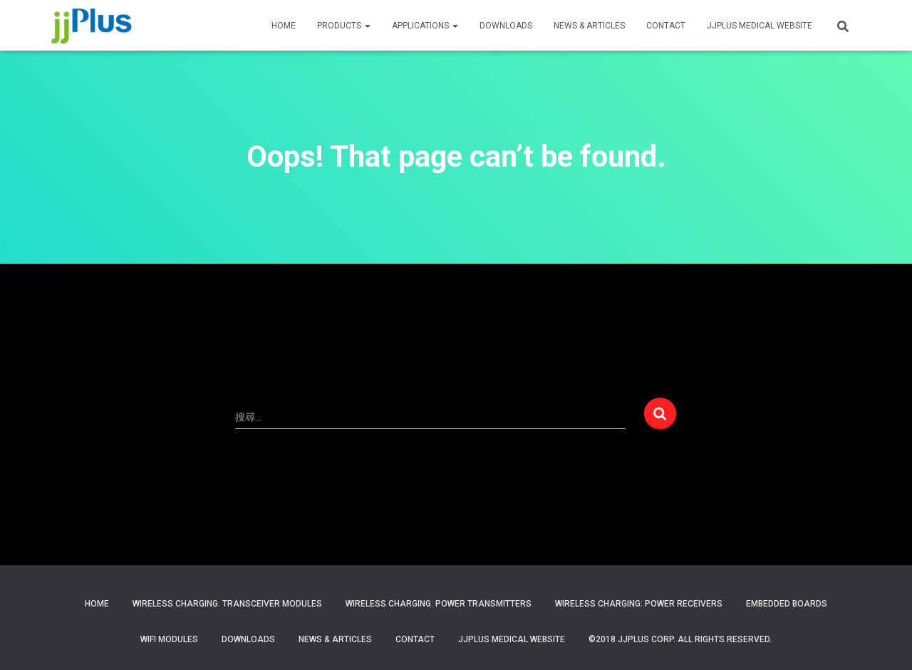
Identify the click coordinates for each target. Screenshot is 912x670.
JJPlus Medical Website (511, 639)
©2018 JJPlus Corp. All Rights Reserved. (680, 639)
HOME (283, 26)
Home (97, 604)
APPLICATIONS (425, 26)
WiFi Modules (169, 639)
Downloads (506, 26)
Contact (415, 639)
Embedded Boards (786, 604)
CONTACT (665, 26)
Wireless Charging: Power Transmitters (439, 604)
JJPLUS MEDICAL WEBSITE (759, 26)
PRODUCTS (343, 26)
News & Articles (589, 26)
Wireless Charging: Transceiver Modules (227, 604)
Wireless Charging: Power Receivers (638, 604)
